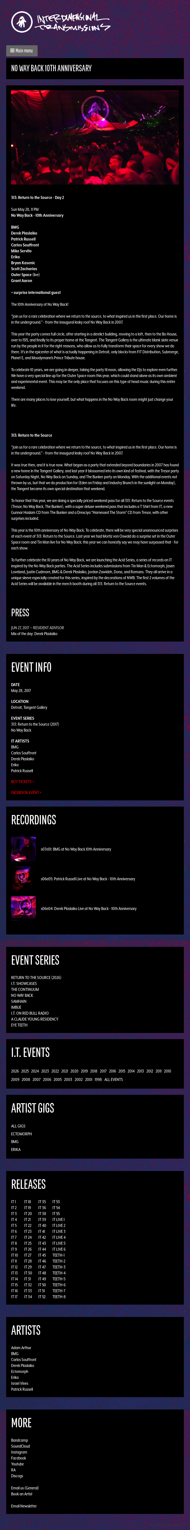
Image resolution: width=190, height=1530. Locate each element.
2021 (64, 1071)
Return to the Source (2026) (36, 977)
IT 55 (56, 1213)
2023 (45, 1071)
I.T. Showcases (24, 983)
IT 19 (27, 1207)
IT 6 (14, 1231)
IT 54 (56, 1207)
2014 (131, 1071)
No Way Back (21, 730)
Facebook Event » (26, 792)
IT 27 (27, 1255)
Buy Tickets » (22, 781)
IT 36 (42, 1207)
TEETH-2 (58, 1261)
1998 (98, 1079)
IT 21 (27, 1219)
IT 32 (28, 1284)
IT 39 (42, 1219)
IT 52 (42, 1296)
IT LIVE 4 (59, 1237)
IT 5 (14, 1225)
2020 (74, 1071)
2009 (15, 1079)
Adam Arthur (21, 1347)
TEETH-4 (59, 1272)
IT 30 (28, 1272)
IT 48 (42, 1272)
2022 (55, 1071)
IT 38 (42, 1213)
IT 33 (28, 1290)
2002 (79, 1079)
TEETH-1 (58, 1255)
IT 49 (42, 1278)
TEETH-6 (59, 1284)
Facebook (18, 1458)
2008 (26, 1079)
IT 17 (14, 1296)
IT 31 (27, 1278)
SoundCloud (20, 1446)
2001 (88, 1079)
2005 (58, 1079)
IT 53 (56, 1201)
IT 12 (14, 1267)
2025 (25, 1071)
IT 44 (42, 1249)
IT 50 (42, 1284)
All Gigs (18, 1126)
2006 (47, 1079)
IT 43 (42, 1243)
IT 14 (14, 1278)
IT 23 (28, 1231)
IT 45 (42, 1255)
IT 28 (28, 1261)
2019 (84, 1071)
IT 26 (28, 1249)
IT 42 (42, 1237)
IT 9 (14, 1249)
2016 (112, 1071)
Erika (15, 764)
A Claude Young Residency (34, 1019)
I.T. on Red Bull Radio (30, 1013)
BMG (15, 746)
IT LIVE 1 (58, 1219)
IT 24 (28, 1237)
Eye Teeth (19, 1025)
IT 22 (27, 1225)
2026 (15, 1071)
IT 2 (14, 1207)
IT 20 (28, 1213)
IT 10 (14, 1255)
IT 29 (28, 1267)
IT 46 (42, 1261)
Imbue (16, 1007)
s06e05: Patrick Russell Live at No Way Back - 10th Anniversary (88, 878)
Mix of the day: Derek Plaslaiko (34, 633)
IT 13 (14, 1272)
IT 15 (14, 1284)
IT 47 (42, 1267)
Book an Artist (21, 1493)
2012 (149, 1071)
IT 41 (41, 1231)
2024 (35, 1071)
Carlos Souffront (23, 752)
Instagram (19, 1452)
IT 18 (27, 1201)
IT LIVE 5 (58, 1243)
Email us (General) (25, 1487)
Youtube (17, 1463)
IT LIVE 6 (59, 1249)
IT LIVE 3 (59, 1231)
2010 (167, 1071)
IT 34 (28, 1296)
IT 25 (27, 1243)
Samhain (18, 1001)
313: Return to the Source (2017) (35, 724)
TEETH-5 (58, 1278)
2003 (68, 1079)
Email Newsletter (24, 1506)
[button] (22, 50)
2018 (93, 1071)
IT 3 (14, 1213)
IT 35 (42, 1201)
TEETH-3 (59, 1267)
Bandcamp (19, 1440)
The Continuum (25, 989)
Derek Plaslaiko (22, 758)
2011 (159, 1071)
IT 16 (14, 1290)
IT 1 (13, 1201)
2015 (122, 1071)
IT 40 (42, 1225)
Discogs (17, 1475)
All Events (113, 1079)
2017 (103, 1071)
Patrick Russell (22, 770)
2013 (140, 1071)
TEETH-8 (59, 1296)
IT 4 (14, 1219)
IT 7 (14, 1237)
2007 (37, 1079)
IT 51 (41, 1290)
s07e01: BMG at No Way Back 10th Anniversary (76, 849)
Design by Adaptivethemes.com (168, 1525)
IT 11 (14, 1261)
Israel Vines (19, 1383)
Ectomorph (21, 1133)
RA (13, 1469)
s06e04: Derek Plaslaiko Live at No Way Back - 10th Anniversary (89, 908)
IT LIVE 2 (58, 1225)
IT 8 (14, 1243)
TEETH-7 (58, 1290)
